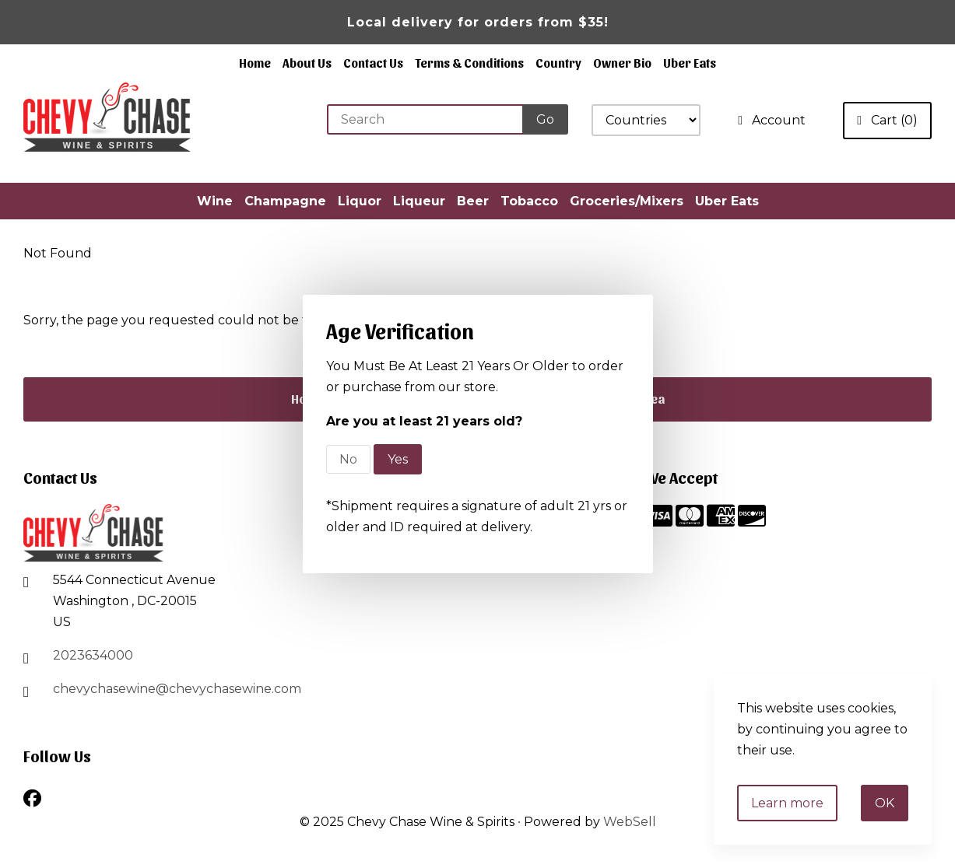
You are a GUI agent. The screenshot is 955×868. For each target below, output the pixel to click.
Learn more (787, 803)
